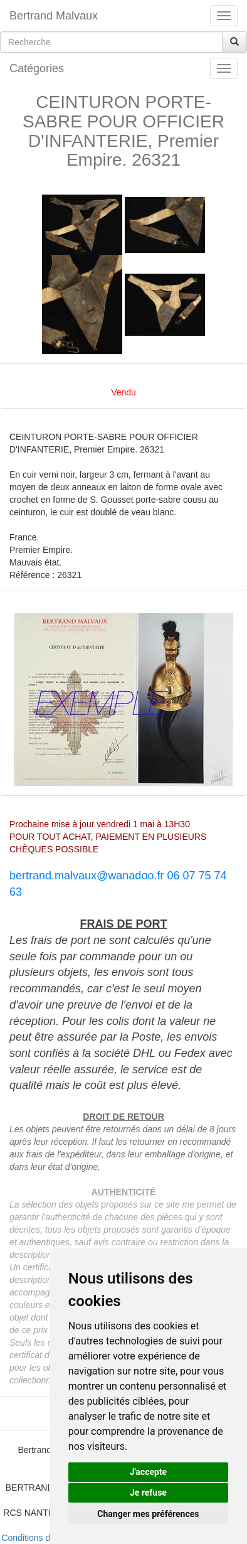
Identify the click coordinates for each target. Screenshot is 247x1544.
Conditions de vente (40, 1538)
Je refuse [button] (148, 1493)
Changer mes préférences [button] (148, 1514)
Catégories (36, 68)
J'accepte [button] (148, 1472)
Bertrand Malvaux (53, 15)
